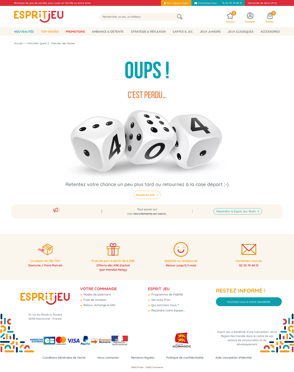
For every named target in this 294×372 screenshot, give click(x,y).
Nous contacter (108, 357)
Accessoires (270, 31)
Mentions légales (142, 357)
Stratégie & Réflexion (148, 31)
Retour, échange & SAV (99, 303)
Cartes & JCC (183, 31)
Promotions (75, 31)
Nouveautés (24, 31)
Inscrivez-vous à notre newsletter (249, 300)
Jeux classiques (240, 31)
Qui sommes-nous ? (165, 303)
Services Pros (160, 298)
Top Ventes (50, 31)
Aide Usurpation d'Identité (233, 357)
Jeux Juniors (210, 31)
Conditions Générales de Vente (64, 357)
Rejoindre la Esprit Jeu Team (236, 209)
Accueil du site (145, 195)
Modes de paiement (97, 293)
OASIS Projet (137, 367)
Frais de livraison (94, 298)
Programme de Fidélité (167, 293)
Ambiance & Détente (108, 31)
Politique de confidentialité (185, 357)
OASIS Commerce (154, 367)
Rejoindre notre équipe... (168, 309)
